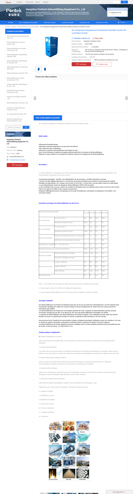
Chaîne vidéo (99, 38)
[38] (16, 43)
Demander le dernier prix (82, 38)
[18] (16, 49)
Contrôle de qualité (68, 22)
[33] (17, 55)
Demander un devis (102, 22)
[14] (15, 79)
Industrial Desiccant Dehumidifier (28, 27)
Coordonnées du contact (17, 160)
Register (45, 2)
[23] (17, 85)
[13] (16, 114)
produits (19, 2)
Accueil (10, 22)
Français (121, 22)
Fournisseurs (29, 2)
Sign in (37, 2)
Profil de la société (50, 22)
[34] (17, 62)
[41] (18, 37)
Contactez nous (85, 22)
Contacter (17, 165)
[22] (17, 68)
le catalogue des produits (28, 22)
